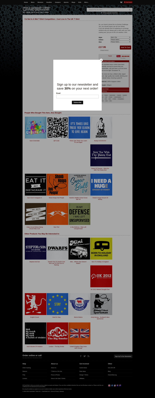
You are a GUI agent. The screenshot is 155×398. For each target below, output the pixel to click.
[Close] (101, 60)
